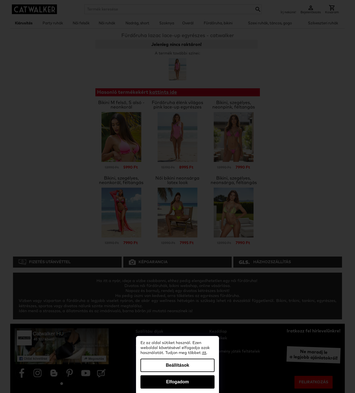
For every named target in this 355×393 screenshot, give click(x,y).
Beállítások (177, 365)
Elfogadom (177, 381)
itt (204, 353)
